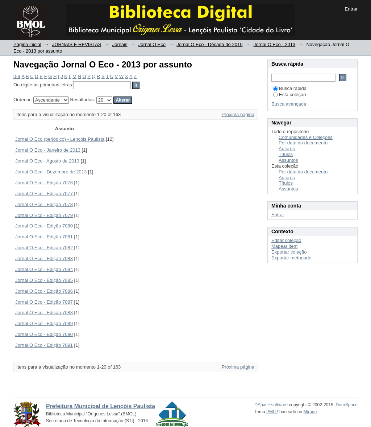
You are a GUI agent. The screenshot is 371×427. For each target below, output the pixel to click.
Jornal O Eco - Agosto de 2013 (47, 161)
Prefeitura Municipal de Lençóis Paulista (100, 406)
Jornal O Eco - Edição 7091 (44, 345)
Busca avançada (288, 104)
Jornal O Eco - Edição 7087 (44, 302)
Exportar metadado (291, 257)
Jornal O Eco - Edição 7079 (44, 215)
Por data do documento (303, 142)
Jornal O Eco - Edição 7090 (44, 334)
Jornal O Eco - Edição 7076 (44, 182)
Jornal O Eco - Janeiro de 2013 (47, 150)
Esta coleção (289, 94)
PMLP (272, 411)
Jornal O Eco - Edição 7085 (44, 280)
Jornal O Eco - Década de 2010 (209, 44)
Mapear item (284, 246)
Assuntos (288, 160)
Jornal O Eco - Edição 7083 (44, 258)
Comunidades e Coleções (306, 137)
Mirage (310, 411)
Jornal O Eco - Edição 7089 (44, 323)
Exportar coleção (289, 252)
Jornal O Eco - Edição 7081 (44, 236)
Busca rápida (290, 88)
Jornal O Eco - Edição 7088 (44, 312)
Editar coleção (286, 240)
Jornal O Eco (152, 44)
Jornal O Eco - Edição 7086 (44, 291)
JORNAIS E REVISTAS (76, 44)
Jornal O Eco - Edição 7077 (44, 193)
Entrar (351, 9)
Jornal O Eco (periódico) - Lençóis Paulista (59, 139)
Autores (287, 148)
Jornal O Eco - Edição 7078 (44, 204)
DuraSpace (347, 404)
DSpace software (271, 404)
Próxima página (238, 114)
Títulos (286, 154)
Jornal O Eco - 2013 (275, 44)
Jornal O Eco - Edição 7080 (44, 226)
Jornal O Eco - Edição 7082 (44, 247)
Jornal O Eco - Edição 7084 (44, 269)
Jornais (120, 44)
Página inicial (27, 44)
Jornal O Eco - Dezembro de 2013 (51, 172)
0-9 (16, 76)
